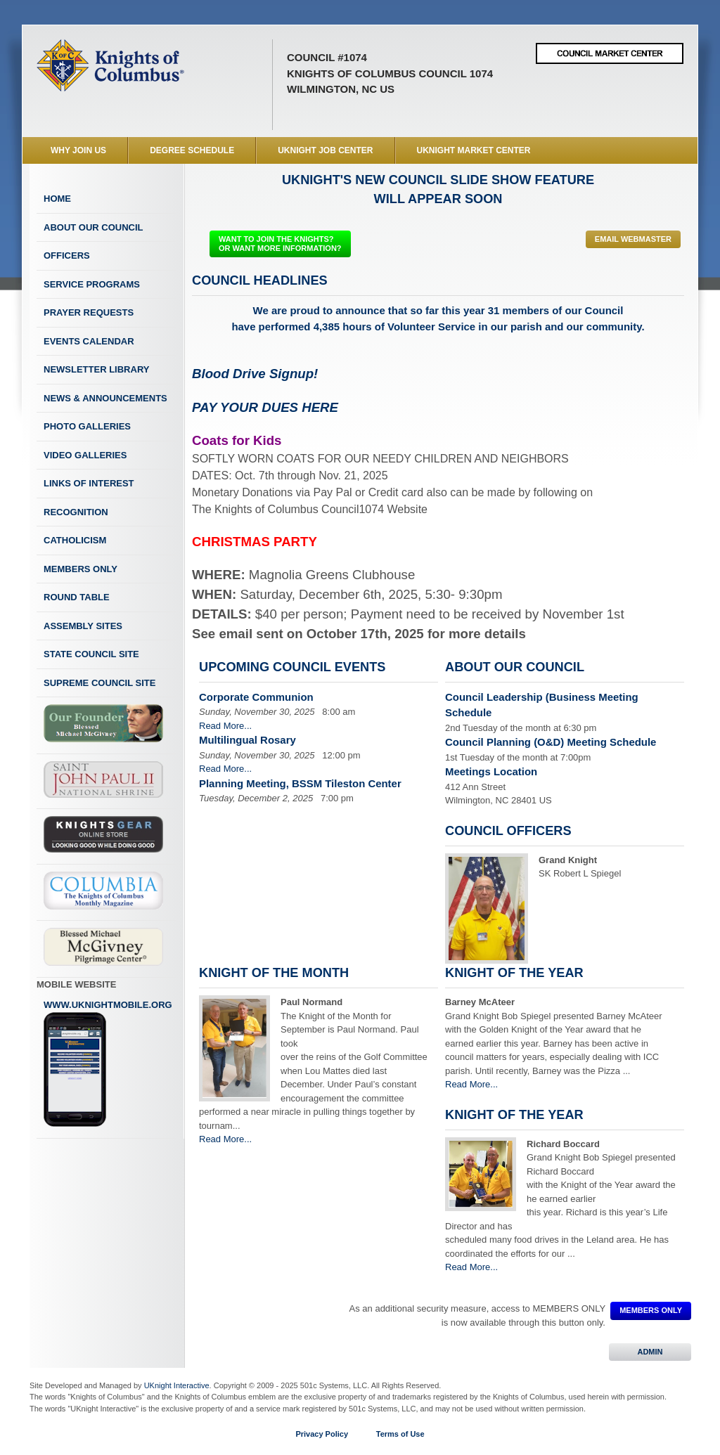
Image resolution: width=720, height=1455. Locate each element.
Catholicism (75, 540)
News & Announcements (105, 398)
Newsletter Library (96, 369)
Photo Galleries (87, 426)
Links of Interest (89, 483)
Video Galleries (85, 455)
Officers (67, 255)
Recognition (76, 512)
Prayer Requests (89, 312)
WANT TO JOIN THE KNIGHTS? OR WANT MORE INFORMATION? (280, 243)
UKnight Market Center (474, 150)
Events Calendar (89, 341)
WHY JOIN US (78, 150)
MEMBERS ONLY (650, 1310)
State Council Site (91, 654)
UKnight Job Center (325, 150)
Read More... (225, 725)
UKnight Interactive (177, 1385)
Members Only (80, 569)
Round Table (77, 597)
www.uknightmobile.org (108, 1063)
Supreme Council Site (99, 683)
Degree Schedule (192, 150)
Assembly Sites (83, 626)
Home (57, 198)
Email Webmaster (633, 239)
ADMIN (650, 1351)
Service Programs (92, 284)
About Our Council (93, 227)
